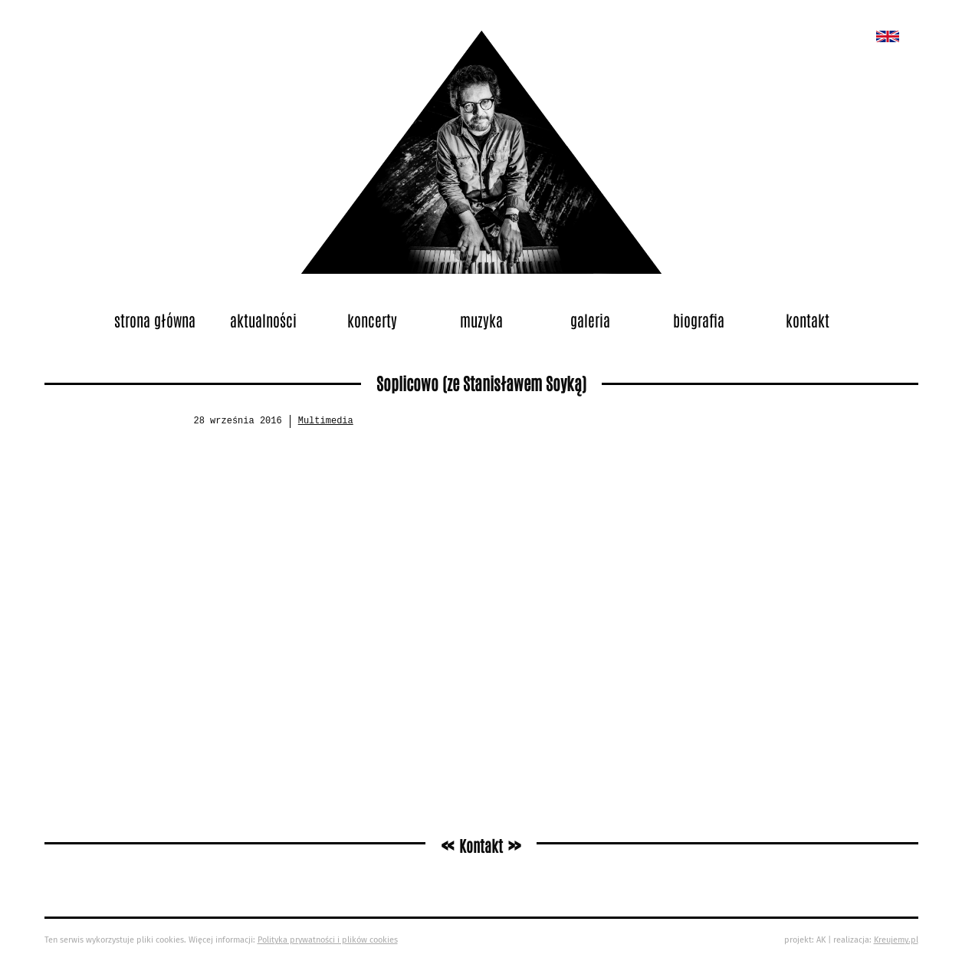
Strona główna (154, 320)
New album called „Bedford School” (887, 36)
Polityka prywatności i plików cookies (328, 940)
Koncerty (372, 320)
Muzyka (481, 320)
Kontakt (807, 320)
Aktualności (263, 320)
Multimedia (325, 421)
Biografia (698, 320)
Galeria (590, 320)
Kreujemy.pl (896, 940)
